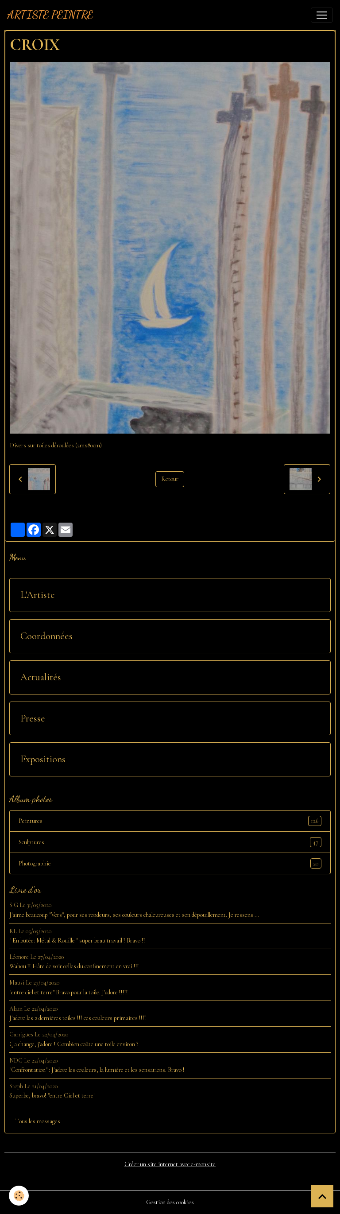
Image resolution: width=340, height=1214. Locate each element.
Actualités (40, 677)
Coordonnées (46, 636)
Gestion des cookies (170, 1202)
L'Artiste (37, 595)
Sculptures (170, 842)
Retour (169, 479)
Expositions (43, 759)
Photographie (170, 863)
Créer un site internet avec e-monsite (170, 1164)
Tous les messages (37, 1121)
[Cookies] (19, 1196)
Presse (32, 718)
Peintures (170, 821)
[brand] (50, 15)
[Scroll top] (322, 1196)
